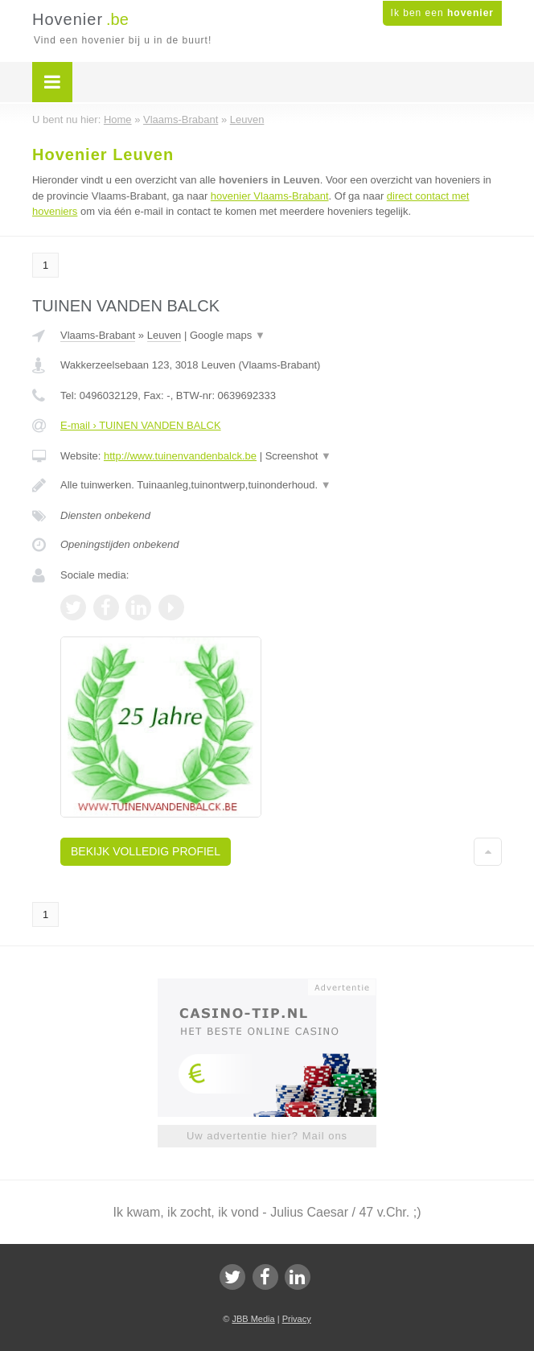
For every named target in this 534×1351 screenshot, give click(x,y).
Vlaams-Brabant (97, 335)
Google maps (227, 335)
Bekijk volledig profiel (145, 851)
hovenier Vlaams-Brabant (270, 196)
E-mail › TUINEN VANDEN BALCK (140, 425)
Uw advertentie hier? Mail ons (267, 1136)
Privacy (296, 1319)
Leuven (164, 335)
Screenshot (298, 456)
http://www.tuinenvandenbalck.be (180, 456)
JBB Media (253, 1319)
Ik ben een (442, 13)
